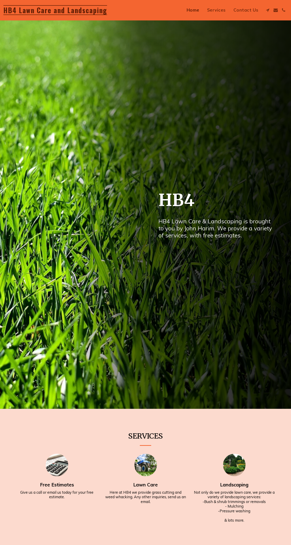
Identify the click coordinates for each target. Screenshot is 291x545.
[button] (267, 10)
